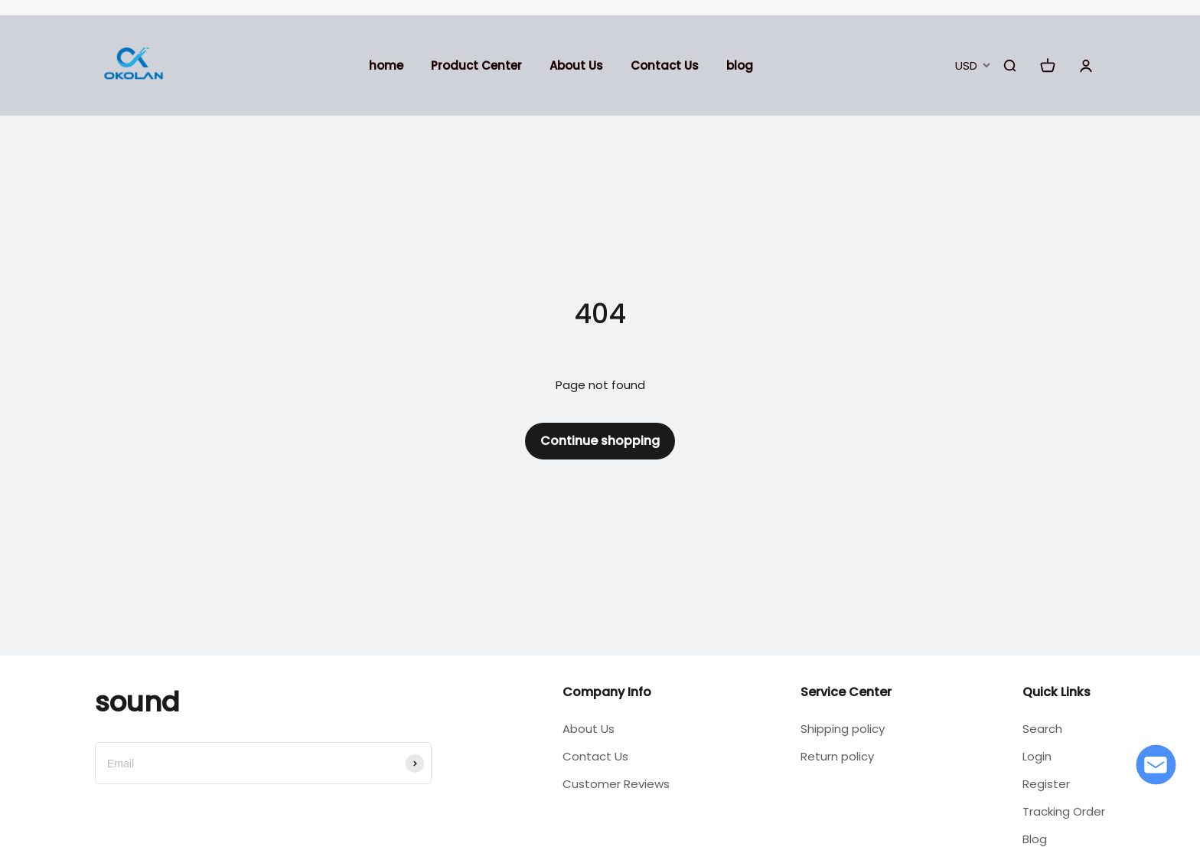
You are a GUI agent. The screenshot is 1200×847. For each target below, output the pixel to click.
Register (1046, 784)
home (386, 65)
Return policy (837, 756)
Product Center (476, 65)
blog (739, 65)
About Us (576, 65)
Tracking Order (1063, 811)
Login (1037, 756)
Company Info (606, 692)
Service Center (846, 692)
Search (1042, 729)
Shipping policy (843, 729)
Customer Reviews (616, 784)
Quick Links (1056, 692)
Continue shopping (600, 441)
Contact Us (665, 65)
